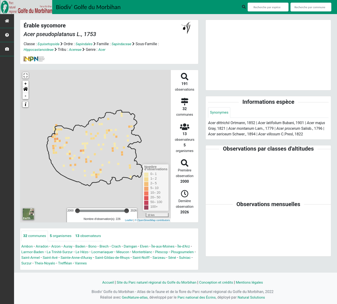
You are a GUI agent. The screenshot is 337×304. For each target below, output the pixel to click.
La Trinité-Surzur (63, 252)
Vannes (125, 263)
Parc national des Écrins (196, 297)
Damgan (134, 246)
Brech (107, 246)
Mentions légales (252, 282)
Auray (69, 246)
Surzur (69, 263)
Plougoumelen (33, 258)
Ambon (27, 246)
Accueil (105, 282)
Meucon (129, 252)
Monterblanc (149, 252)
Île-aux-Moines (168, 246)
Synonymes (219, 112)
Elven (148, 246)
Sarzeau (28, 263)
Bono (95, 246)
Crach (120, 246)
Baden (82, 246)
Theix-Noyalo (88, 263)
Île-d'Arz (189, 246)
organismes (62, 236)
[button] (25, 90)
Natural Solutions (252, 297)
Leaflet (129, 220)
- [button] (25, 96)
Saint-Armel (58, 258)
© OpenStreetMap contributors (152, 220)
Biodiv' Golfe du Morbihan (88, 7)
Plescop (169, 252)
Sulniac (55, 263)
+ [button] (25, 84)
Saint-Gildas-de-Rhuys (143, 258)
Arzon (57, 246)
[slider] (77, 210)
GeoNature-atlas (133, 297)
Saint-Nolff (173, 258)
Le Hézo (86, 252)
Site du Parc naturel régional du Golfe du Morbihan (155, 282)
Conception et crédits (217, 282)
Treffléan (109, 263)
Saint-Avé (78, 258)
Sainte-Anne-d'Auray (105, 258)
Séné (42, 263)
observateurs (90, 236)
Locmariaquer (107, 252)
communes (35, 236)
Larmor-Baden (35, 252)
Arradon (43, 246)
